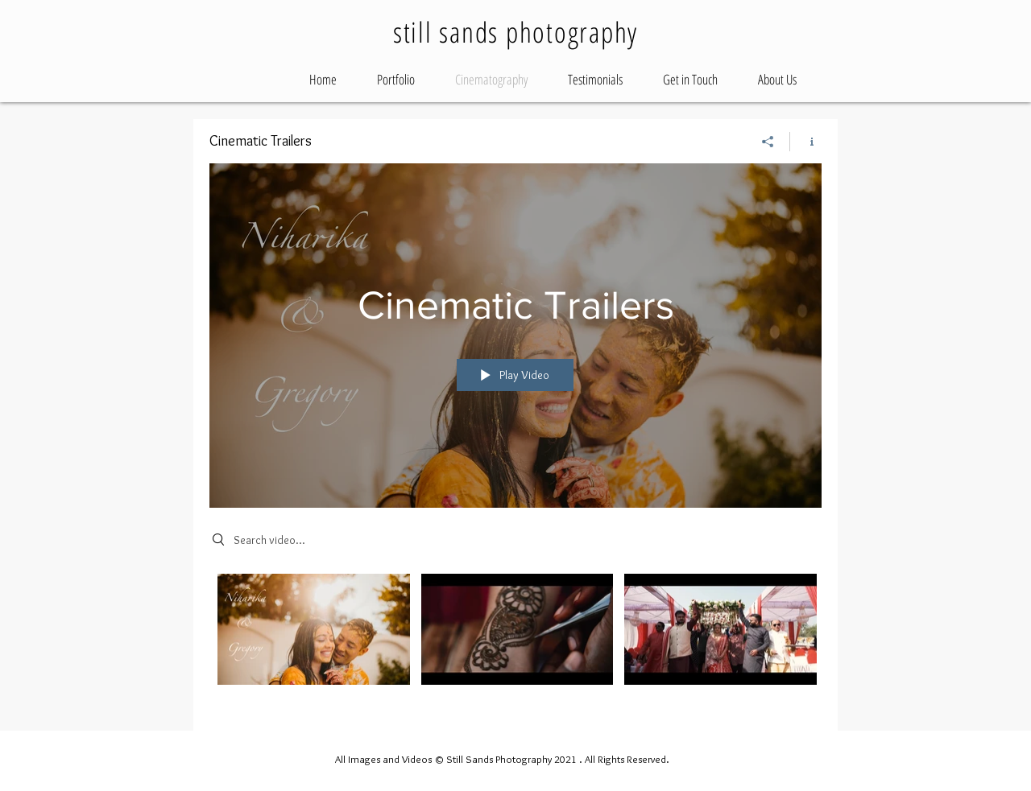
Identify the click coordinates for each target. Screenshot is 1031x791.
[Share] (768, 141)
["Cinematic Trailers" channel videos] (515, 640)
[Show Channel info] (806, 141)
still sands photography (515, 32)
